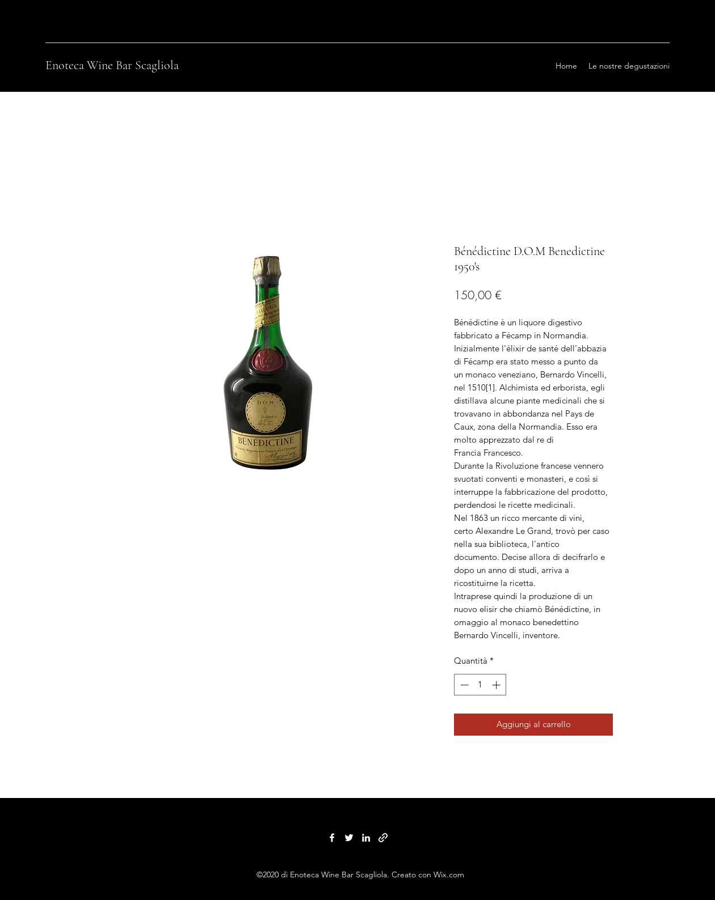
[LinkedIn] (366, 837)
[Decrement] (463, 684)
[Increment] (497, 684)
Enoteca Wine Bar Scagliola (112, 65)
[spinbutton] (480, 684)
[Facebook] (332, 837)
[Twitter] (349, 837)
